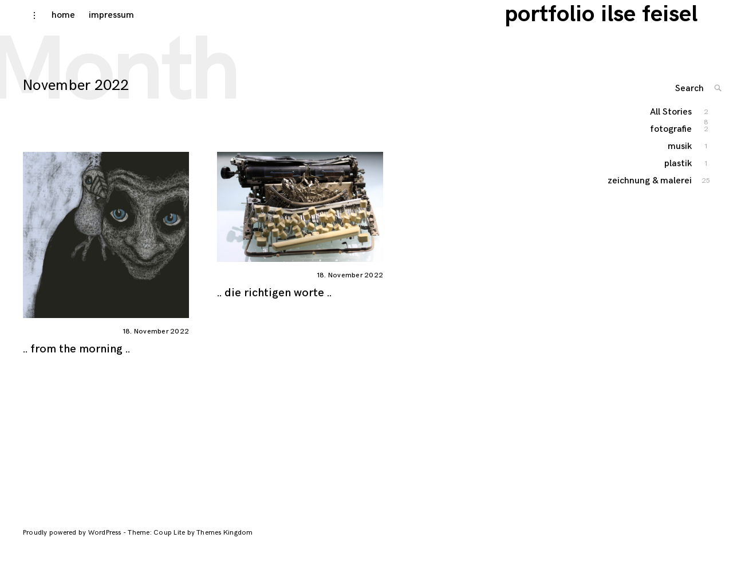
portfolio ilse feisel (613, 23)
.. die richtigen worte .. (274, 301)
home (52, 23)
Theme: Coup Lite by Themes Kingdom (190, 541)
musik (680, 161)
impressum (100, 23)
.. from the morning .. (76, 357)
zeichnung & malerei (668, 202)
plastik (678, 178)
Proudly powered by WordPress (73, 541)
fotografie (671, 144)
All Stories (671, 127)
